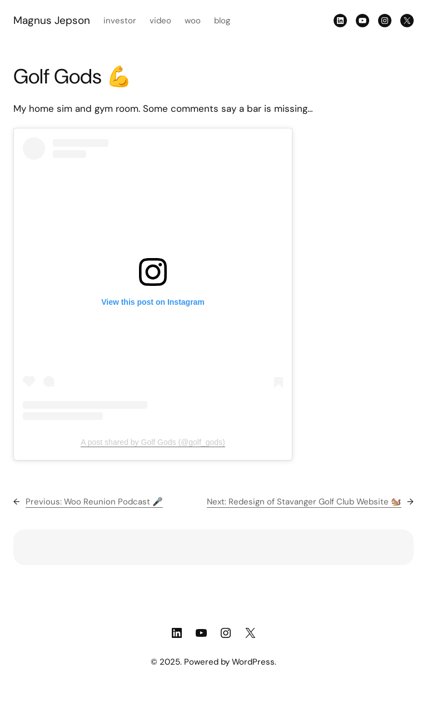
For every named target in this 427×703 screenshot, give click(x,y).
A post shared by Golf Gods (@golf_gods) (153, 442)
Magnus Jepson (51, 20)
